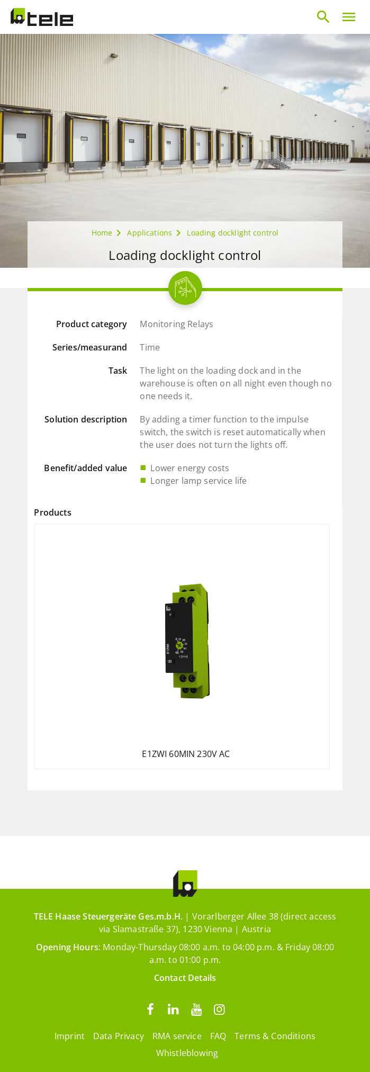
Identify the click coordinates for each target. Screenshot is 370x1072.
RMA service (177, 1036)
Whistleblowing (187, 1053)
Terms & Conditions (274, 1036)
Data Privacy (118, 1036)
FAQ (218, 1036)
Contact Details (185, 978)
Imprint (70, 1036)
